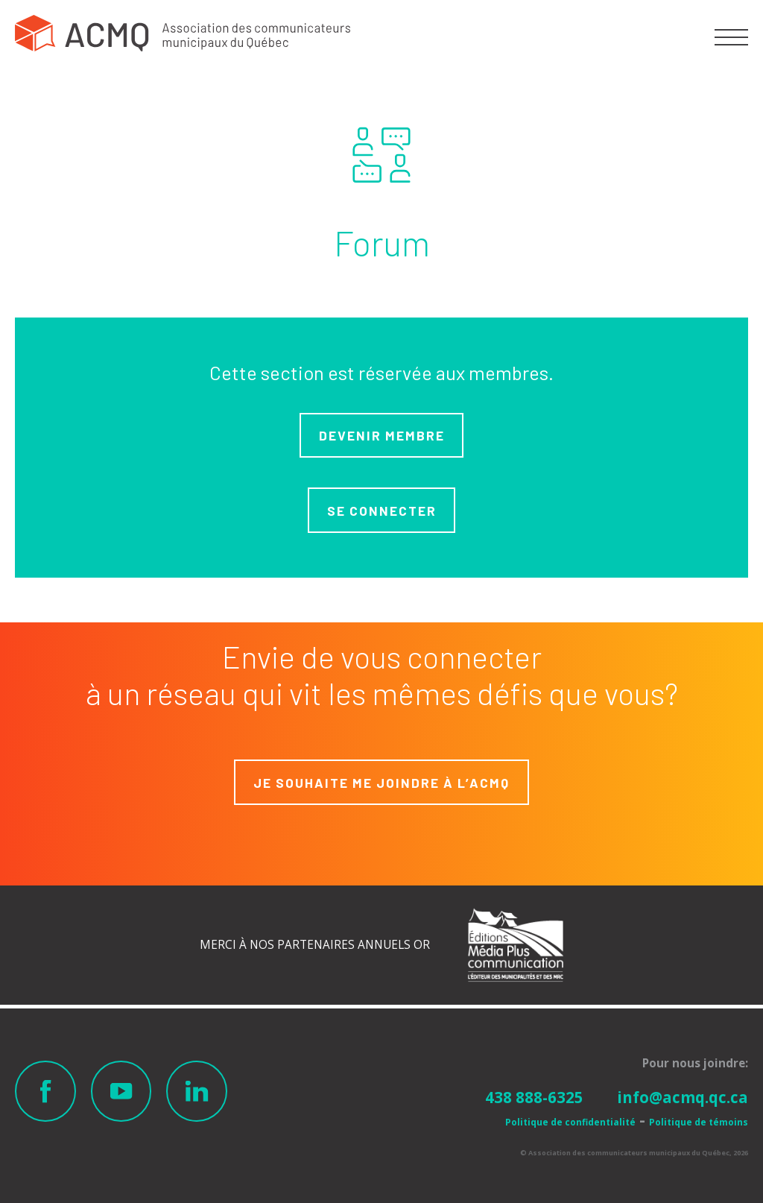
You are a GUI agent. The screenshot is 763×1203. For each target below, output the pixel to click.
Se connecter (382, 510)
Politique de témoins (698, 1122)
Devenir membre (382, 435)
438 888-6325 (534, 1097)
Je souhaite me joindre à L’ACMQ (381, 782)
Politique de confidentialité (570, 1122)
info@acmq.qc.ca (682, 1097)
